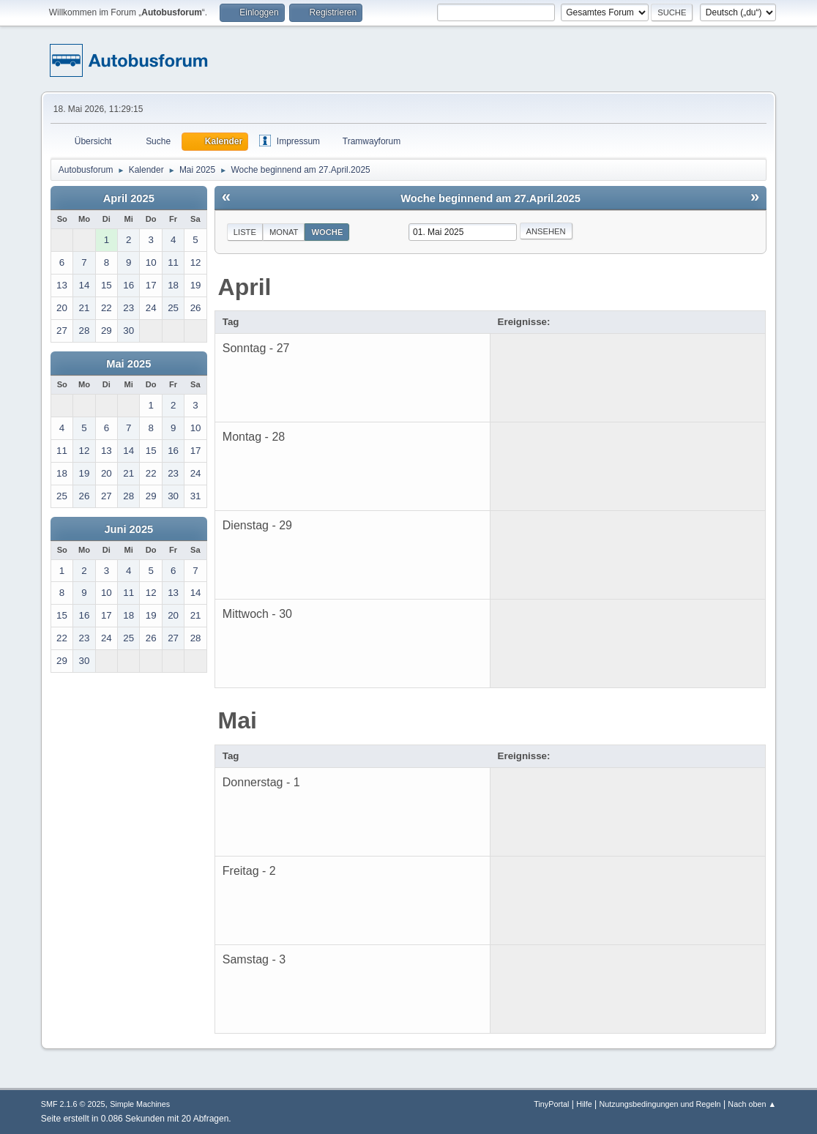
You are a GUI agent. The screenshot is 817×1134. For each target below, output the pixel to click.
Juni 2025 (128, 529)
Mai (237, 720)
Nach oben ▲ (752, 1104)
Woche (327, 232)
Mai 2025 (128, 364)
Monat (284, 232)
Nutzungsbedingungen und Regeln (660, 1104)
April (245, 287)
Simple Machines (140, 1104)
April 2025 (128, 198)
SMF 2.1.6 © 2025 (73, 1104)
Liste (245, 232)
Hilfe (584, 1104)
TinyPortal (551, 1104)
